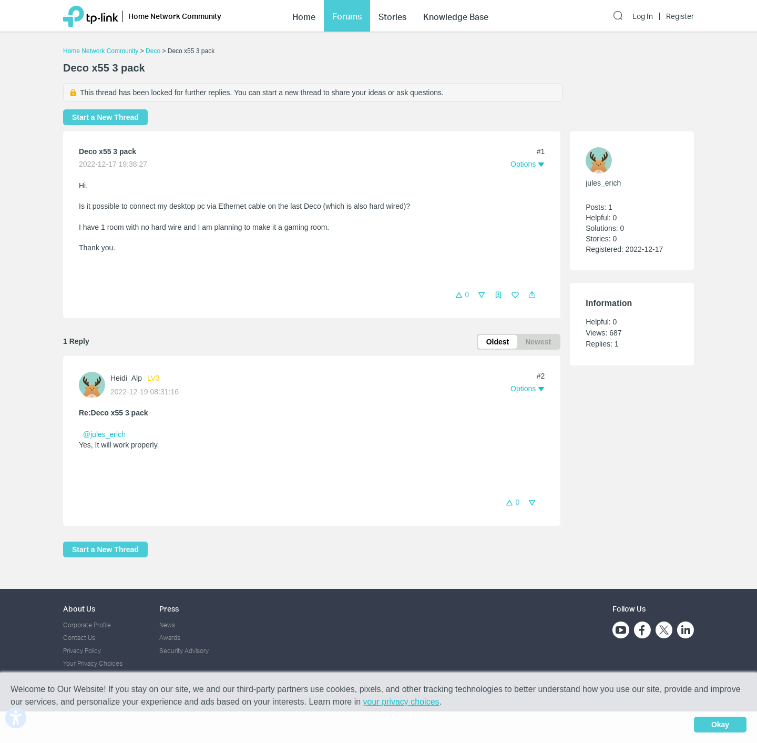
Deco (153, 51)
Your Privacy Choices (92, 663)
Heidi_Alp (126, 378)
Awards (169, 638)
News (167, 625)
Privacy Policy (82, 651)
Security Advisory (184, 651)
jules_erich (603, 183)
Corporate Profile (87, 625)
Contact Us (79, 638)
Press (169, 608)
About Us (79, 608)
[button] (532, 295)
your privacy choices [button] (401, 701)
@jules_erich (104, 434)
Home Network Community (100, 51)
